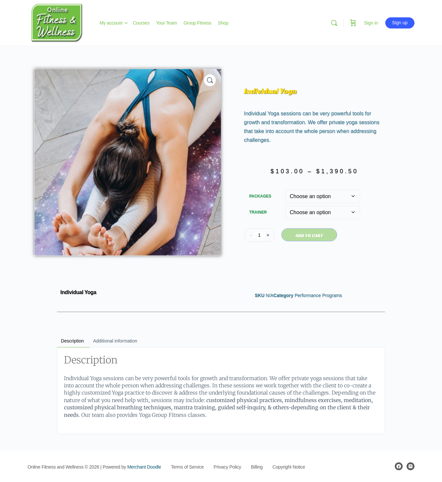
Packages (260, 196)
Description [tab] (72, 340)
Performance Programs (318, 295)
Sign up (400, 22)
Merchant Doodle (144, 467)
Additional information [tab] (115, 340)
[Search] (334, 23)
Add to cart (309, 235)
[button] (210, 80)
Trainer (258, 212)
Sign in (371, 23)
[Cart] (353, 23)
